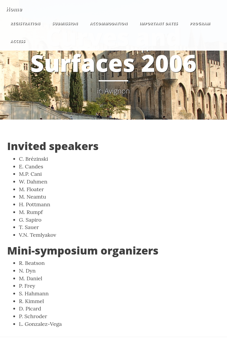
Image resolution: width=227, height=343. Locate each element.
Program (200, 23)
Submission (65, 23)
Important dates (159, 23)
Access (17, 41)
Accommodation (109, 23)
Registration (25, 23)
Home (14, 8)
